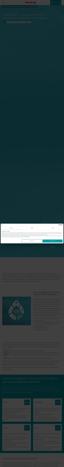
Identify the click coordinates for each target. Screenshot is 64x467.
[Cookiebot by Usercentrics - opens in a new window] (57, 225)
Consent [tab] (11, 227)
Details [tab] (32, 227)
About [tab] (53, 227)
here (29, 236)
